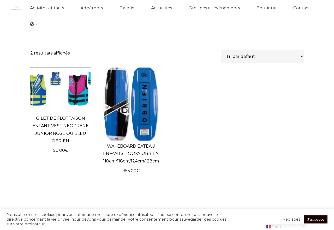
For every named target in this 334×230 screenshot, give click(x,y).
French (274, 227)
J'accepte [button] (315, 219)
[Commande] (262, 56)
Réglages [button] (291, 219)
